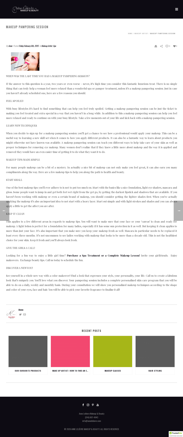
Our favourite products (28, 370)
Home (130, 33)
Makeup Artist (141, 33)
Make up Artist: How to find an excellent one (71, 370)
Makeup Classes (113, 370)
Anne (10, 45)
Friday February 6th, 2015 (29, 45)
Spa (54, 45)
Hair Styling (155, 370)
